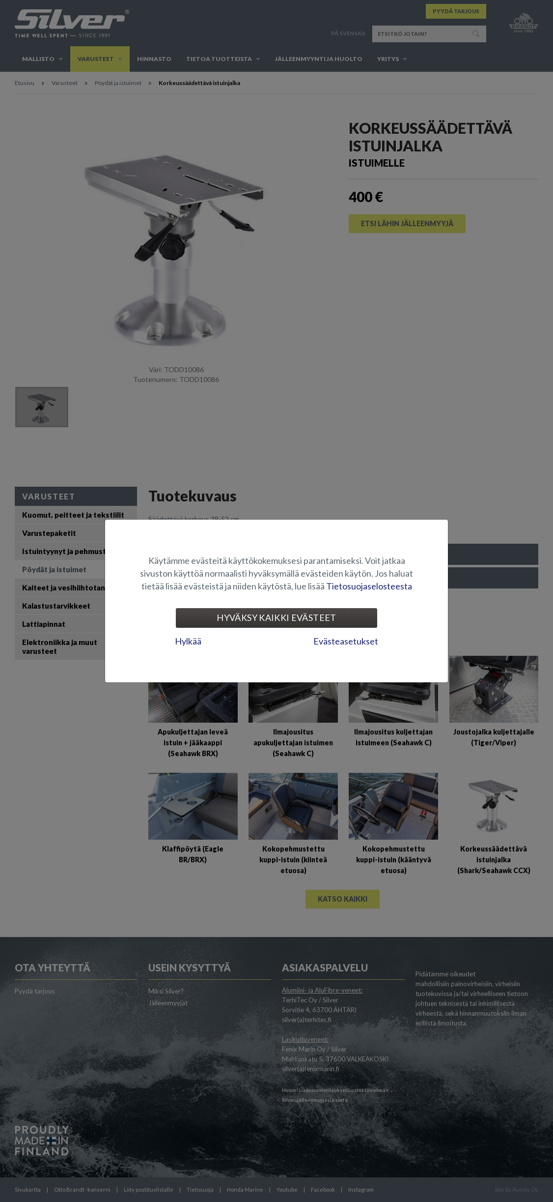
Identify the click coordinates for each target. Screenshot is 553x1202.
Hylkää (188, 641)
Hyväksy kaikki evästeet (276, 617)
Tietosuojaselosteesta (369, 586)
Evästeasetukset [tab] (345, 641)
